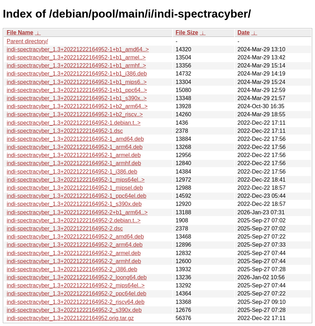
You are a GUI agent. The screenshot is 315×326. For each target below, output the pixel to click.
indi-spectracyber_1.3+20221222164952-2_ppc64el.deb (76, 293)
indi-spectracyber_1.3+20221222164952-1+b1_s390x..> (77, 98)
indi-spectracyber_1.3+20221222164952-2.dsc (65, 229)
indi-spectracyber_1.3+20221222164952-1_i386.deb (72, 172)
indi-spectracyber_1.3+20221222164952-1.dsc (65, 131)
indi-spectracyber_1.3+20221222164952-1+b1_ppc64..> (77, 90)
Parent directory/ (27, 41)
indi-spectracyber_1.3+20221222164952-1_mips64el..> (75, 180)
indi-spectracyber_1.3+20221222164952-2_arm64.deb (75, 245)
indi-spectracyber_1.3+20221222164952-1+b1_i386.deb (77, 74)
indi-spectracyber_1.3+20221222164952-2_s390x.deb (74, 310)
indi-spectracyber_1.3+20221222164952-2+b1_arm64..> (77, 212)
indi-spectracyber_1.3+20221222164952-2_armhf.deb (74, 261)
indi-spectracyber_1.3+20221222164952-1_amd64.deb (75, 139)
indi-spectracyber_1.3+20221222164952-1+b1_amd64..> (78, 49)
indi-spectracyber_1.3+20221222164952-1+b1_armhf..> (76, 66)
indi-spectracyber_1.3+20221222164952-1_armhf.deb (74, 163)
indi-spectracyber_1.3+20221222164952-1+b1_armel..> (76, 57)
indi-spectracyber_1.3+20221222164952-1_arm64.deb (75, 147)
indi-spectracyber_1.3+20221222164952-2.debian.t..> (74, 220)
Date (244, 32)
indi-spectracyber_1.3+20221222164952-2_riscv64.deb (75, 302)
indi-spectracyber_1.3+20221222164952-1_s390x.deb (74, 204)
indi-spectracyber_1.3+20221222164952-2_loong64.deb (77, 277)
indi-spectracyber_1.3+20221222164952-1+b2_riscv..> (75, 114)
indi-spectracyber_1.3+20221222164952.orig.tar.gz (70, 318)
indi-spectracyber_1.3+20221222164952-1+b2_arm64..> (77, 106)
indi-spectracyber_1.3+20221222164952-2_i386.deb (72, 269)
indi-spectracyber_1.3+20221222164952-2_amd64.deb (75, 237)
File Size (187, 32)
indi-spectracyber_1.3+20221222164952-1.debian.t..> (74, 123)
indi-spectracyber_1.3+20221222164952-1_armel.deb (74, 155)
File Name (20, 32)
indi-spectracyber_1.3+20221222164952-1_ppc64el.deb (76, 196)
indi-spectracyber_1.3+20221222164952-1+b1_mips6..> (77, 82)
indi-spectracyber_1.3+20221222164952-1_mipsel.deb (75, 188)
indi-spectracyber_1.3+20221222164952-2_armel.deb (74, 253)
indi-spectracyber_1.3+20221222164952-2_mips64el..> (75, 285)
